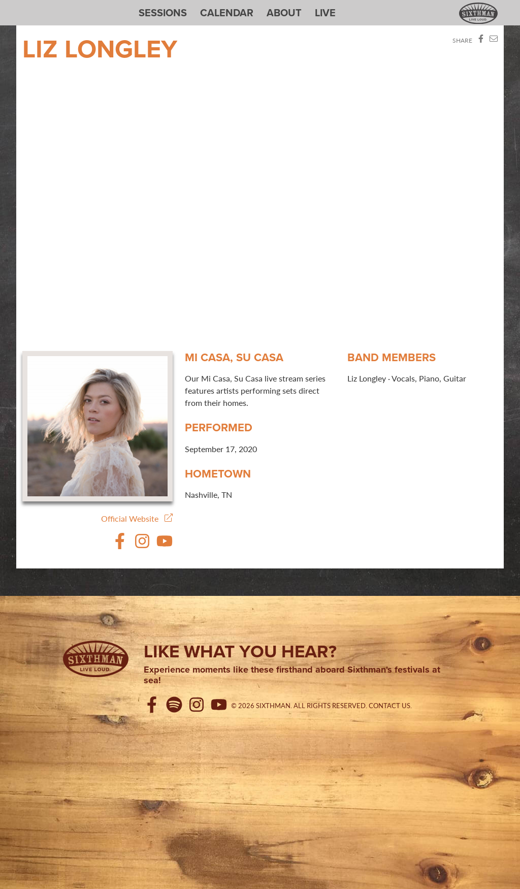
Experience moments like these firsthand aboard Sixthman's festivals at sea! (292, 675)
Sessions (163, 12)
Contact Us (389, 705)
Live (325, 12)
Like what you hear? (240, 651)
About (284, 12)
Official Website (137, 518)
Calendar (226, 12)
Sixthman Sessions (46, 6)
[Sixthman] (95, 659)
